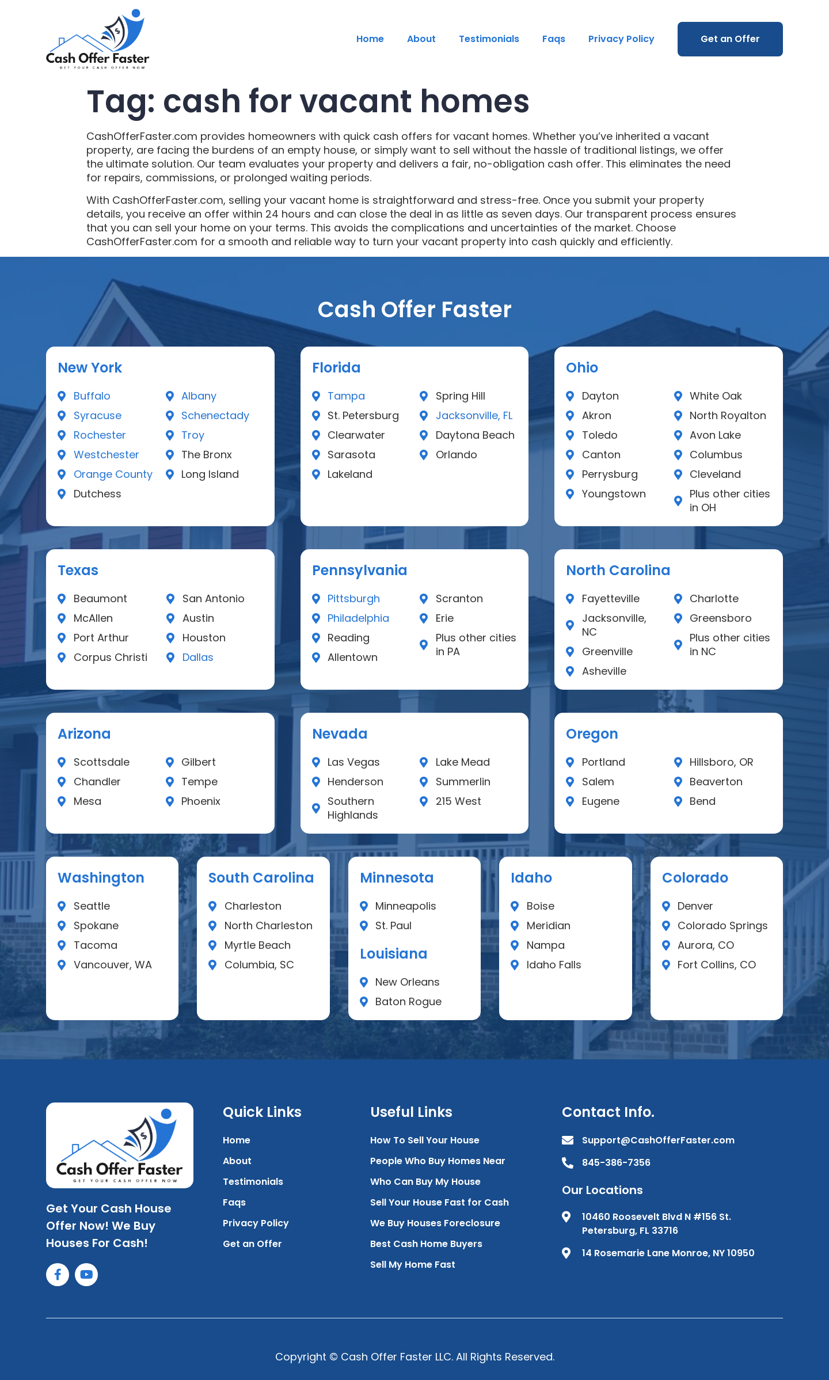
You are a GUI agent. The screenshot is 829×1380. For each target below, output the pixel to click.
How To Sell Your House (425, 1140)
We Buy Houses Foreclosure (435, 1223)
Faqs (553, 38)
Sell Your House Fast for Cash (439, 1202)
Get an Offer (730, 38)
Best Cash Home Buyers (426, 1243)
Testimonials (489, 38)
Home (370, 38)
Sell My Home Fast (412, 1264)
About (421, 38)
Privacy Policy (621, 38)
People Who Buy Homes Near (437, 1161)
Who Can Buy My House (425, 1181)
